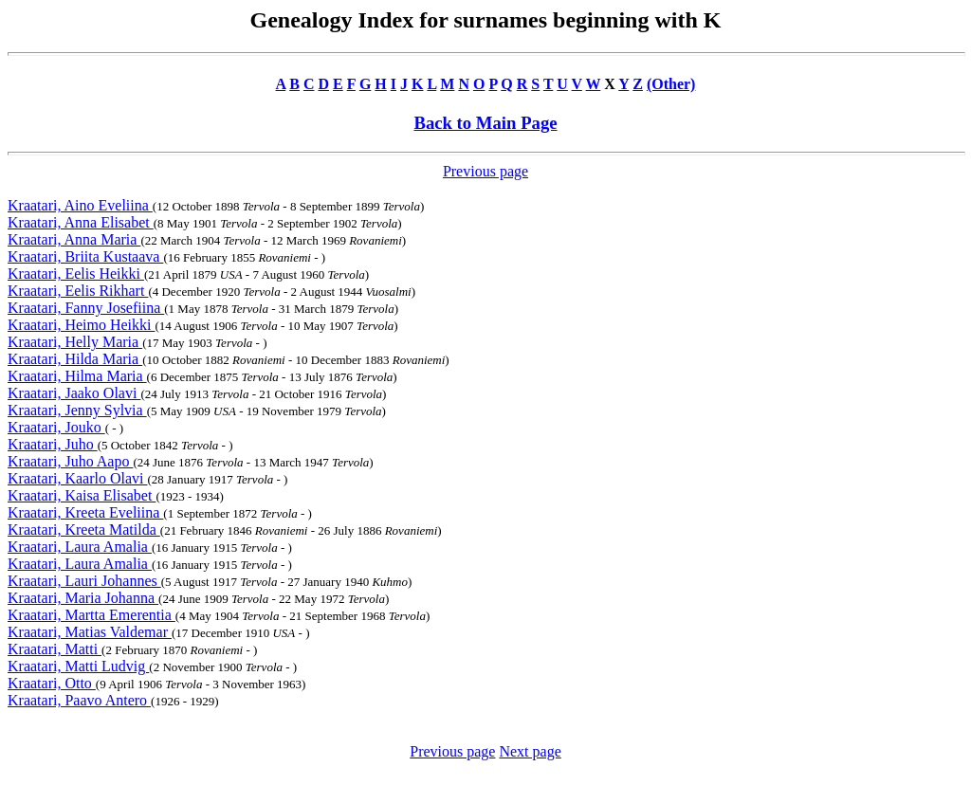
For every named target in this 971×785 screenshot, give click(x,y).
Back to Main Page (485, 123)
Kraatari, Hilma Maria (77, 376)
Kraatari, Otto (52, 683)
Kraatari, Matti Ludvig (78, 666)
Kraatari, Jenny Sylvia (77, 410)
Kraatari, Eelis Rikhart (78, 291)
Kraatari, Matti (54, 649)
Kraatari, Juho (53, 444)
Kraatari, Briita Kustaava (85, 256)
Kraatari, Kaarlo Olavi (77, 478)
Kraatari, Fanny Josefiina (86, 308)
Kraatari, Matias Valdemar (90, 632)
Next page (529, 751)
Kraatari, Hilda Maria (75, 359)
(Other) (671, 84)
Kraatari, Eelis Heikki (76, 273)
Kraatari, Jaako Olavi (74, 393)
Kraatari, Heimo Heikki (82, 325)
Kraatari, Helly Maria (75, 342)
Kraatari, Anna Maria (74, 239)
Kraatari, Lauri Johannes (84, 581)
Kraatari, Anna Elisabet (81, 222)
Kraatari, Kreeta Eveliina (85, 512)
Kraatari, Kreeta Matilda (84, 529)
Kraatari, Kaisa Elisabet (82, 495)
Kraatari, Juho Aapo (70, 461)
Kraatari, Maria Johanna (83, 598)
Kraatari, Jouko (56, 427)
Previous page (485, 171)
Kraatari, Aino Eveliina (80, 205)
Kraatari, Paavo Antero (79, 700)
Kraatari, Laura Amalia (80, 547)
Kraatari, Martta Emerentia (91, 615)
